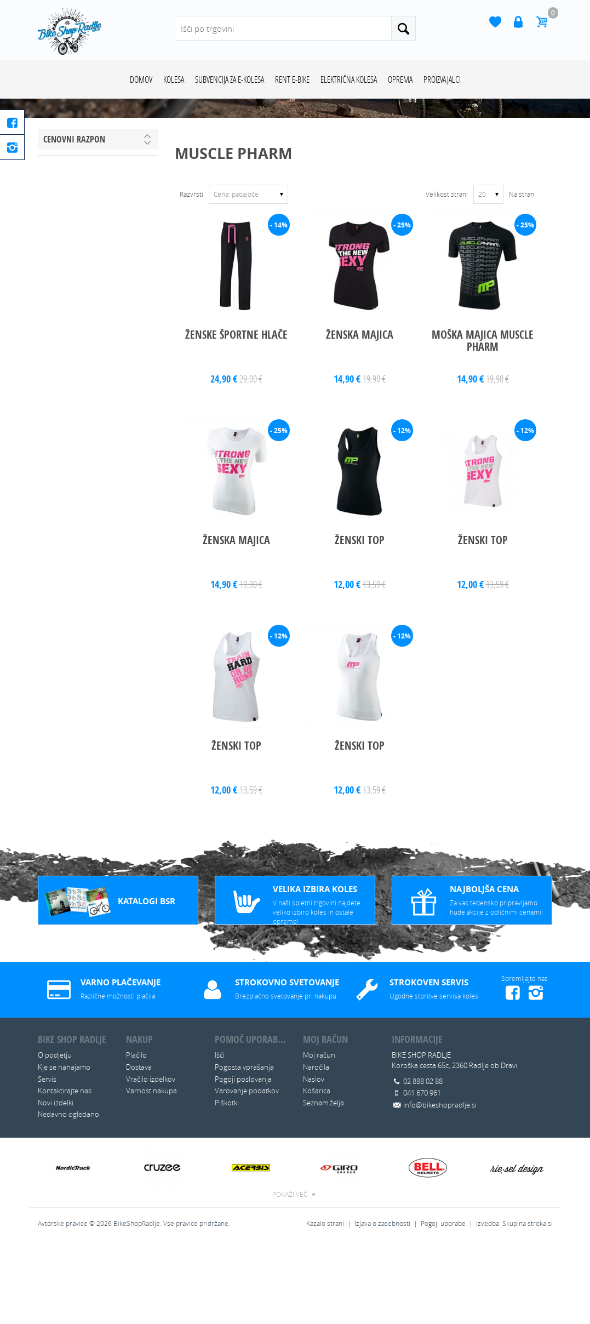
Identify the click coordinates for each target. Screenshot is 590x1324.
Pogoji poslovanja (243, 1158)
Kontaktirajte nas (64, 1170)
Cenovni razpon (74, 218)
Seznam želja (323, 1181)
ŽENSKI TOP (360, 619)
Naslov (313, 1158)
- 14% (279, 304)
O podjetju (55, 1134)
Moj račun (319, 1134)
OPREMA (400, 79)
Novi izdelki (55, 1181)
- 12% (402, 509)
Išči (220, 1134)
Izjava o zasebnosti (382, 1302)
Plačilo (136, 1134)
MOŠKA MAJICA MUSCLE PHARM (483, 420)
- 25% (402, 304)
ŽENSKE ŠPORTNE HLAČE (236, 414)
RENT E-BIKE (292, 79)
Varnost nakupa (151, 1170)
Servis (47, 1158)
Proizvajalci (442, 79)
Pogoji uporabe (443, 1302)
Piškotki (227, 1181)
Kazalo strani (325, 1302)
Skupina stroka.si (527, 1302)
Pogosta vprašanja (244, 1146)
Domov (141, 79)
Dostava (139, 1146)
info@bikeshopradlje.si (440, 1184)
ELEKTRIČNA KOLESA (348, 79)
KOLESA (173, 79)
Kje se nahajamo (64, 1146)
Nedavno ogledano (68, 1194)
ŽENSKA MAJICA (359, 414)
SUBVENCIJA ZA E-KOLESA (229, 79)
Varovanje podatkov (247, 1170)
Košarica (316, 1170)
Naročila (316, 1146)
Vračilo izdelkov (150, 1158)
